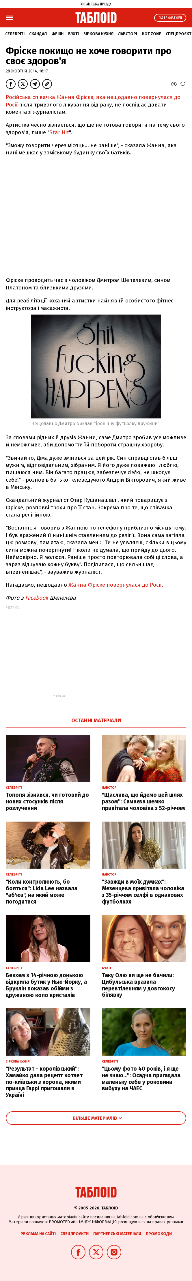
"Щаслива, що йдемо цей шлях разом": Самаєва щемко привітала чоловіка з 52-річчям (143, 801)
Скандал (38, 33)
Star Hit (59, 132)
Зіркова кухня (98, 33)
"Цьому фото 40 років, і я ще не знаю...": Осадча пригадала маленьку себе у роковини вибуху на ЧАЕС (141, 1078)
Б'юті (73, 33)
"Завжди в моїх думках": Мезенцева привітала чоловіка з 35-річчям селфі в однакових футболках (143, 891)
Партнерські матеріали (117, 1233)
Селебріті (15, 33)
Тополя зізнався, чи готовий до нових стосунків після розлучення (47, 801)
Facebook (36, 597)
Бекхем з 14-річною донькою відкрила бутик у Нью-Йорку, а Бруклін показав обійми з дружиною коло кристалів (46, 985)
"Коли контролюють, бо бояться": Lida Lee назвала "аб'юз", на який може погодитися (41, 891)
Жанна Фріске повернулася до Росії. (115, 584)
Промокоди (159, 1233)
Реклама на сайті (38, 1233)
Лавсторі (127, 33)
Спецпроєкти (74, 1233)
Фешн (57, 33)
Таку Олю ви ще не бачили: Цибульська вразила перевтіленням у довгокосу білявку (138, 985)
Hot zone (151, 33)
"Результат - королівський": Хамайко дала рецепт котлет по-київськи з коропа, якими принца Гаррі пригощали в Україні (44, 1081)
